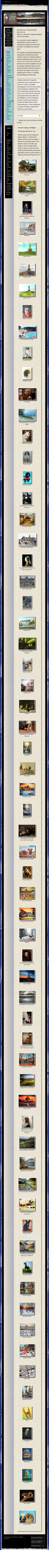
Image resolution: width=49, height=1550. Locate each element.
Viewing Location (35, 1545)
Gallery (8, 35)
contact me (20, 61)
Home (8, 29)
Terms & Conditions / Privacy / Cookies (36, 1541)
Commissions (9, 39)
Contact (8, 45)
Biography (9, 32)
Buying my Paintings (36, 1537)
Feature (8, 42)
